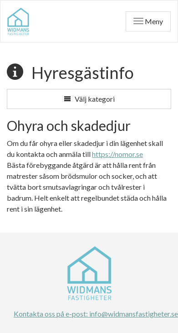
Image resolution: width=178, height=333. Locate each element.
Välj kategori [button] (89, 98)
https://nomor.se (117, 154)
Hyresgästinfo (82, 72)
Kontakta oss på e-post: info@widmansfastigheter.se (89, 313)
